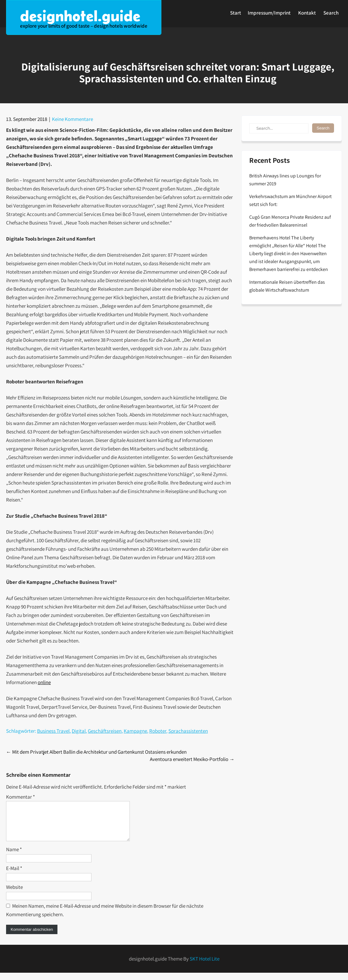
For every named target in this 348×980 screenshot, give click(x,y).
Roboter (157, 731)
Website (14, 894)
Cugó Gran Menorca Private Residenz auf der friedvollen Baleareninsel (290, 221)
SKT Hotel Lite (204, 966)
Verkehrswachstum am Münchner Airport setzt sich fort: (290, 200)
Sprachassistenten (188, 731)
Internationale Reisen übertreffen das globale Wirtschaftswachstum (287, 286)
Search (331, 12)
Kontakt (307, 12)
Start (235, 12)
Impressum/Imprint (269, 12)
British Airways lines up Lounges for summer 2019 (285, 180)
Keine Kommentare (72, 119)
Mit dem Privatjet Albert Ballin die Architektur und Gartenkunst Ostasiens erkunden (96, 752)
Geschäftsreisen (105, 731)
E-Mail (14, 875)
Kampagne (135, 731)
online (44, 682)
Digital (79, 731)
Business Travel (53, 731)
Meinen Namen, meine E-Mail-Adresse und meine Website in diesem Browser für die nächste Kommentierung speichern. (104, 917)
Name (14, 856)
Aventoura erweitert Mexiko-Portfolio (192, 759)
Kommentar (20, 796)
